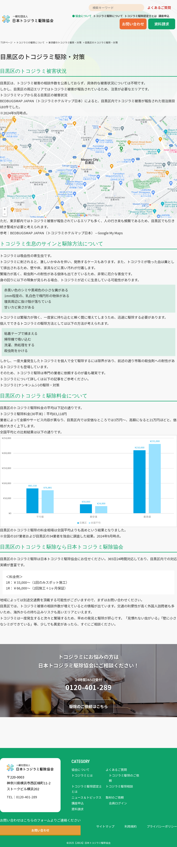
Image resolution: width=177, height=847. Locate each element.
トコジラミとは (82, 775)
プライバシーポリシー (162, 826)
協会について (83, 16)
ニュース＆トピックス (86, 797)
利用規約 (131, 826)
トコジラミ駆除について (108, 16)
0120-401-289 (88, 687)
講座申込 (163, 16)
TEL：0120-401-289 (22, 796)
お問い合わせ (133, 23)
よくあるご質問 (159, 7)
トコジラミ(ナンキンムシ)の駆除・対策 (29, 384)
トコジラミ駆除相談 (119, 786)
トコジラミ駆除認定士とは (141, 16)
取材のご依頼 (115, 797)
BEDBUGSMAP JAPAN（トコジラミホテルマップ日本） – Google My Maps (66, 232)
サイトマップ (105, 826)
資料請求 (161, 23)
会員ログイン (118, 803)
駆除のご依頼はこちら (88, 706)
